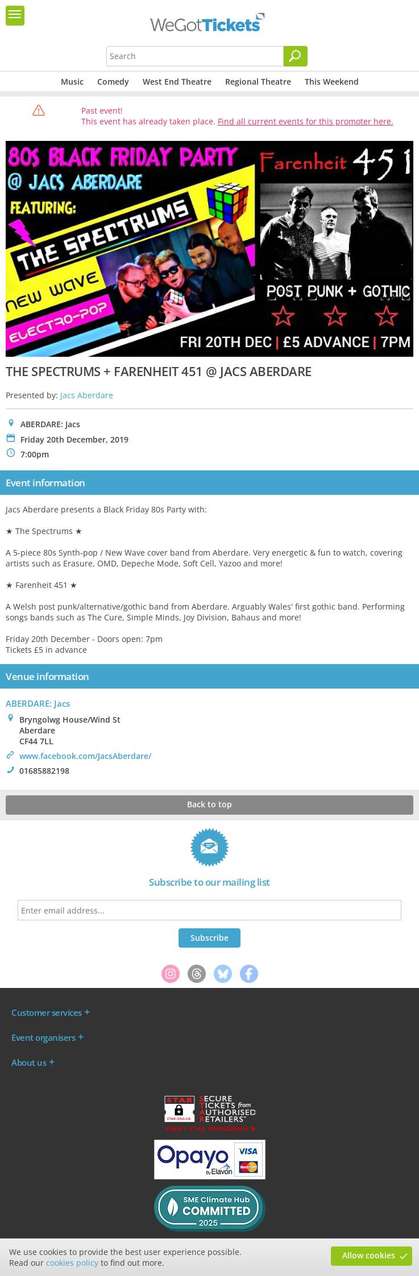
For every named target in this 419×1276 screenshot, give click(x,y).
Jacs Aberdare (86, 395)
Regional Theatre (258, 81)
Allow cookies (368, 1255)
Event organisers (43, 1037)
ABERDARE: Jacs (38, 703)
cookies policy (72, 1262)
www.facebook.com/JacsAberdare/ (85, 755)
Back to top (209, 804)
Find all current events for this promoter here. (305, 121)
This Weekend (332, 81)
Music (72, 81)
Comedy (113, 81)
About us (28, 1062)
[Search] (296, 56)
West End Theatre (177, 81)
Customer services (46, 1012)
